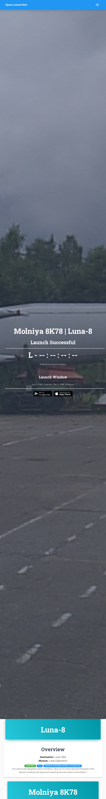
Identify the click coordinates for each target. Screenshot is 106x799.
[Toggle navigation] (97, 4)
